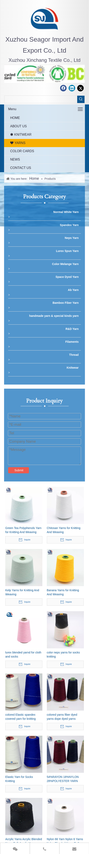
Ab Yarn (73, 290)
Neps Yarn (72, 238)
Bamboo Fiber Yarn (66, 302)
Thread (74, 354)
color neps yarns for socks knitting (63, 654)
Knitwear (73, 367)
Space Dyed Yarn (67, 276)
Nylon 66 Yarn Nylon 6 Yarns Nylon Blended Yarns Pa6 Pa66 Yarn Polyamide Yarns (65, 841)
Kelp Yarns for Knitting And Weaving (22, 592)
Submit (18, 470)
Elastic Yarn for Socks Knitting (19, 779)
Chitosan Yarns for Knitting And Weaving (63, 530)
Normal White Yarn (66, 212)
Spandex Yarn (69, 225)
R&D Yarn (72, 329)
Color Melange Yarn (65, 264)
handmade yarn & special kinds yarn (54, 315)
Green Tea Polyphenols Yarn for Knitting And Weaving (23, 530)
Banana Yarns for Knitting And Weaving (63, 592)
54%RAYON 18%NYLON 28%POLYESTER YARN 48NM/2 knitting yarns (63, 779)
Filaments (72, 341)
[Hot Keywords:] (81, 99)
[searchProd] (40, 99)
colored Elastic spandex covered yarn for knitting (20, 716)
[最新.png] (45, 18)
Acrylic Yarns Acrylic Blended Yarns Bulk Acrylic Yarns (23, 841)
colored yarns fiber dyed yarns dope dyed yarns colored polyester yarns (62, 717)
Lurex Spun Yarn (67, 251)
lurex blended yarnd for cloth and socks (23, 654)
